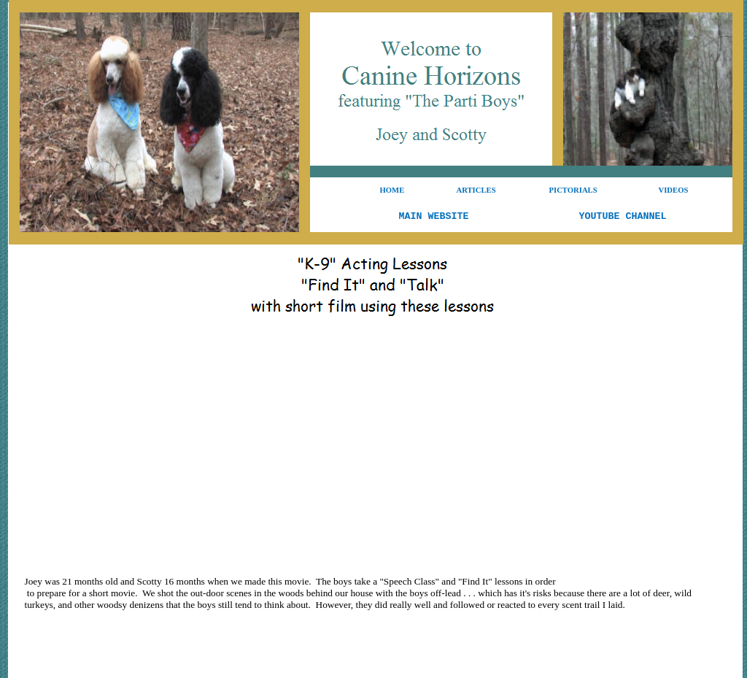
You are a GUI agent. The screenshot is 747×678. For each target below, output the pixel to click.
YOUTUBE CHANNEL (623, 216)
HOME (392, 190)
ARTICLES (476, 190)
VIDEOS (674, 190)
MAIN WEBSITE (434, 216)
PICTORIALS (573, 190)
